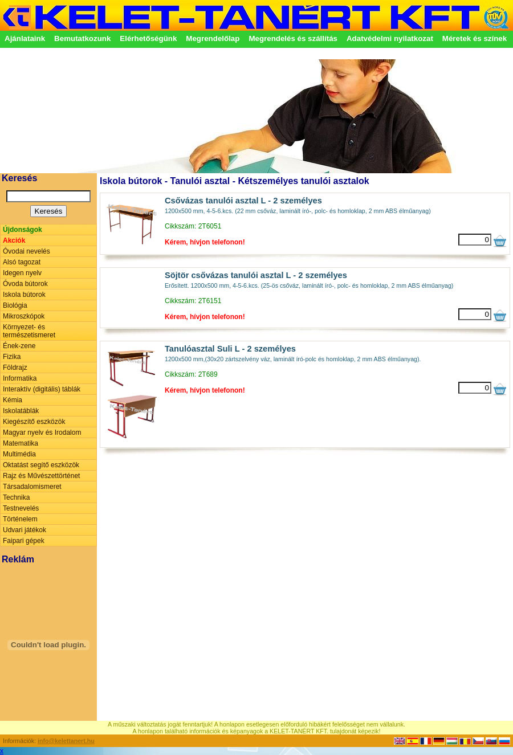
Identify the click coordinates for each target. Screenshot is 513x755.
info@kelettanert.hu (66, 740)
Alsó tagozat (21, 262)
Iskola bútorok (24, 295)
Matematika (20, 443)
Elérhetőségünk (148, 38)
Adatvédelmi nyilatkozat (390, 38)
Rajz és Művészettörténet (41, 476)
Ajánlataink (25, 38)
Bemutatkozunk (82, 38)
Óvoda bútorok (25, 284)
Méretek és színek (474, 38)
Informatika (19, 378)
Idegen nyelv (22, 273)
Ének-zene (19, 346)
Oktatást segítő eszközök (41, 465)
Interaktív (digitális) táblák (41, 389)
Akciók (14, 240)
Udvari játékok (24, 530)
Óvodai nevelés (26, 251)
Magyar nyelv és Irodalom (42, 432)
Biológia (15, 305)
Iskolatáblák (21, 411)
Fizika (12, 357)
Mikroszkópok (23, 316)
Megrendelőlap (212, 38)
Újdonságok (22, 230)
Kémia (12, 400)
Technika (16, 497)
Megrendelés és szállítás (293, 38)
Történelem (20, 519)
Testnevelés (21, 508)
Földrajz (15, 368)
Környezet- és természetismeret (29, 331)
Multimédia (19, 454)
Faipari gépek (23, 541)
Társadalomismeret (32, 487)
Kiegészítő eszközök (34, 422)
